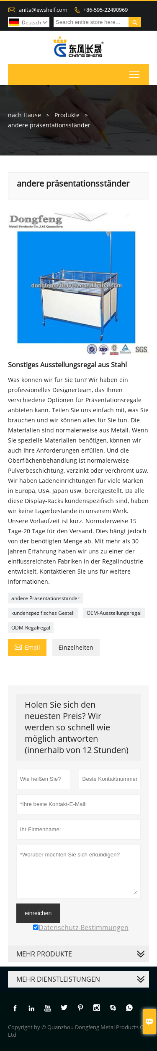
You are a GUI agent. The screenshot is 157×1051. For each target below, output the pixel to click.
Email (27, 646)
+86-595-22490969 (105, 9)
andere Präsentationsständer (45, 598)
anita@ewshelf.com (43, 9)
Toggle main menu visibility (135, 73)
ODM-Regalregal (30, 627)
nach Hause (24, 115)
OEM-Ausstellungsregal (114, 612)
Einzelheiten (76, 647)
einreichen (38, 913)
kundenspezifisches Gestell (43, 612)
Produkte (67, 115)
